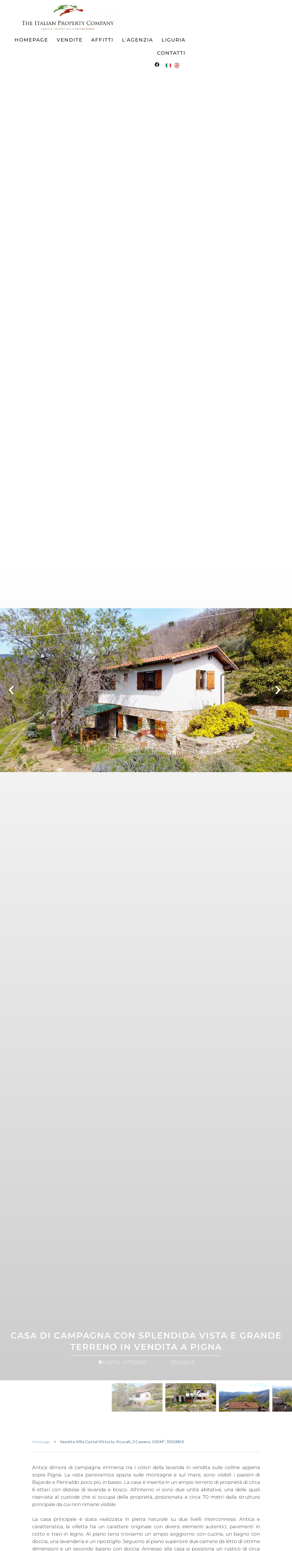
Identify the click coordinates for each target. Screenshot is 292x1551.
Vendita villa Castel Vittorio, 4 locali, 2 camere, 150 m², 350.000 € (122, 1441)
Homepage (41, 1441)
